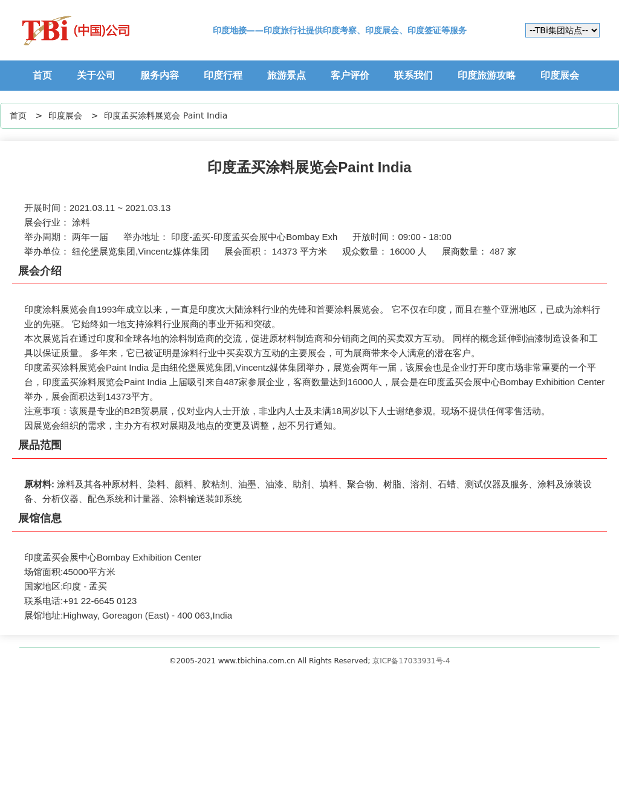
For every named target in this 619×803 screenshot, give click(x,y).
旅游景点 (286, 75)
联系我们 (413, 75)
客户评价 (350, 75)
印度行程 (223, 75)
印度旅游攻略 (487, 75)
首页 (42, 75)
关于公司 (96, 75)
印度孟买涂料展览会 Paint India (165, 115)
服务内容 (159, 75)
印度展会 (559, 75)
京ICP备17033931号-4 (411, 661)
